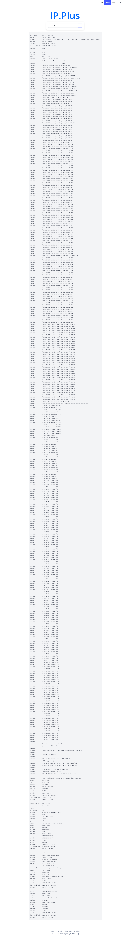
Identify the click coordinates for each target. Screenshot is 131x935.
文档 (52, 931)
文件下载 (59, 931)
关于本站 (68, 931)
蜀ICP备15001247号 (71, 934)
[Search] (80, 26)
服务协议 (77, 931)
